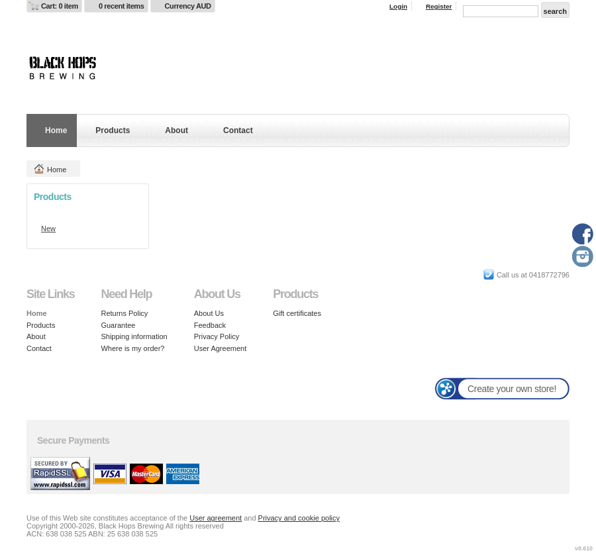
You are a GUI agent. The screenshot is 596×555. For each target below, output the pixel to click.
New (48, 228)
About (176, 130)
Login (398, 6)
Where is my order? (132, 348)
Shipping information (134, 336)
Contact (238, 130)
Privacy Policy (216, 336)
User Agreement (220, 348)
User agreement (215, 518)
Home (56, 130)
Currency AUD (188, 6)
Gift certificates (297, 313)
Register (439, 6)
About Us (209, 313)
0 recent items (121, 6)
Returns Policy (124, 313)
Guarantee (118, 325)
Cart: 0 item (59, 6)
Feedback (210, 325)
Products (112, 130)
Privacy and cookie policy (299, 518)
